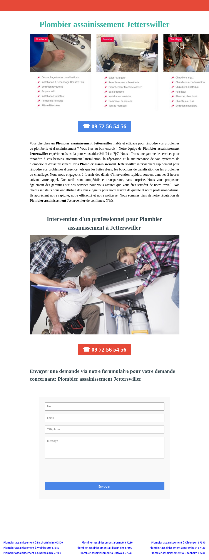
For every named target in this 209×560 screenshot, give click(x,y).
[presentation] (78, 471)
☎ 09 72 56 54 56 (104, 126)
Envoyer (104, 486)
